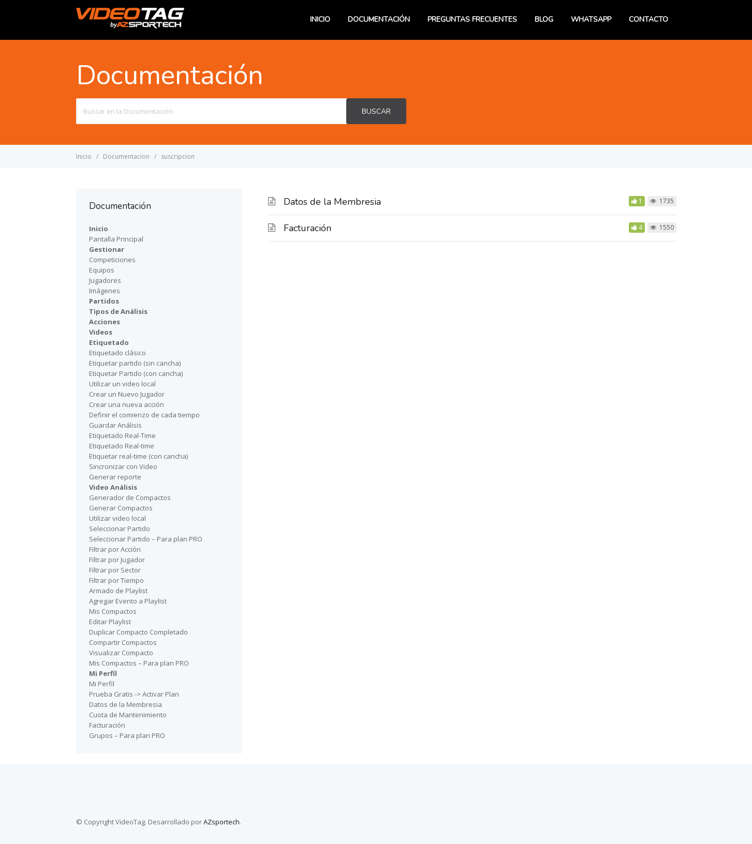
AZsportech (221, 821)
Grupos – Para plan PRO (127, 735)
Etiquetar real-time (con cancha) (138, 456)
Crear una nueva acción (126, 404)
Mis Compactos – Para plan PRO (139, 663)
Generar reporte (115, 476)
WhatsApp (591, 19)
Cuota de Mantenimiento (128, 714)
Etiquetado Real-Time (122, 435)
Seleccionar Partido (119, 528)
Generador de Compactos (130, 497)
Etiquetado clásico (117, 352)
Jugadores (105, 280)
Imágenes (104, 290)
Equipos (101, 270)
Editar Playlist (110, 621)
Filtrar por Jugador (117, 559)
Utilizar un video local (122, 383)
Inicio (320, 19)
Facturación (307, 228)
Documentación (379, 19)
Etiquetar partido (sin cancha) (135, 363)
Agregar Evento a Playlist (128, 601)
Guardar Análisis (115, 425)
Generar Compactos (121, 508)
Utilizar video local (117, 518)
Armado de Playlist (118, 590)
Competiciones (112, 259)
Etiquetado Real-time (121, 445)
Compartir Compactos (123, 642)
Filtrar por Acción (115, 549)
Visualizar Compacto (121, 652)
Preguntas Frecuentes (472, 19)
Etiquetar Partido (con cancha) (136, 373)
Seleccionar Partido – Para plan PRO (145, 539)
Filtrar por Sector (115, 570)
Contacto (648, 19)
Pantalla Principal (116, 239)
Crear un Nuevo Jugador (127, 394)
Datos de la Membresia (332, 201)
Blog (544, 19)
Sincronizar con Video (123, 466)
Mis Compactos (113, 611)
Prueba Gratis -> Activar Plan (134, 694)
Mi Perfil (101, 683)
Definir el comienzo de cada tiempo (144, 414)
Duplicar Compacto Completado (138, 632)
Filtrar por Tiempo (116, 580)
